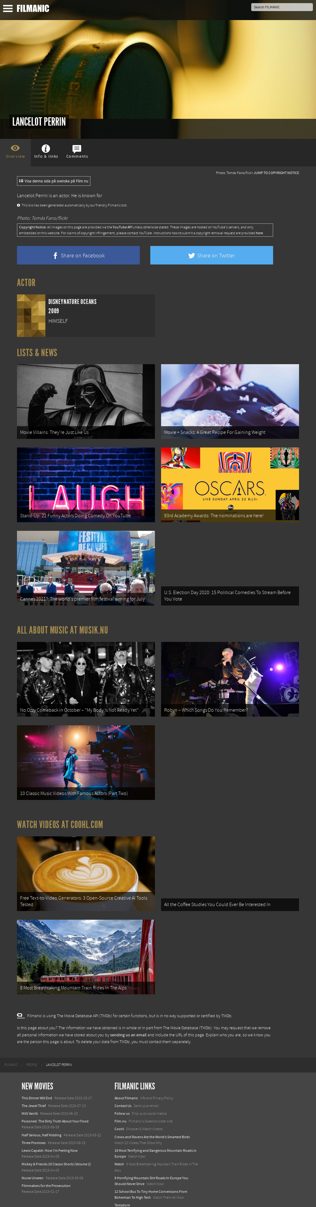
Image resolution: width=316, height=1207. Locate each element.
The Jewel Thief (34, 1096)
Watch (119, 1154)
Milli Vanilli (30, 1104)
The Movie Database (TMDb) (187, 1018)
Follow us (122, 1104)
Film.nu (120, 1111)
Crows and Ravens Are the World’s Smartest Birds (152, 1127)
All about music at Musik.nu (62, 626)
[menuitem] (11, 1055)
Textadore (122, 1195)
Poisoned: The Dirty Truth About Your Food (55, 1111)
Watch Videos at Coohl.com (60, 818)
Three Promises (34, 1133)
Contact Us (122, 1096)
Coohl (119, 1119)
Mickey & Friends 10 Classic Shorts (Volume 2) (56, 1154)
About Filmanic (126, 1088)
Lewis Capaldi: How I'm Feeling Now (50, 1141)
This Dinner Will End (37, 1088)
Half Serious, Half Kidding (41, 1125)
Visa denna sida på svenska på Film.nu (53, 181)
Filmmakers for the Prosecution (46, 1176)
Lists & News (37, 353)
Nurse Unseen (33, 1168)
